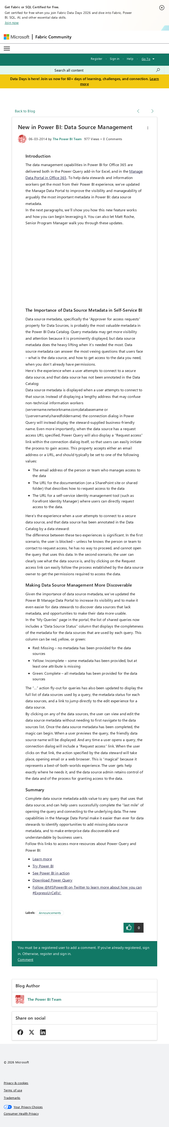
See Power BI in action (51, 872)
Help (130, 59)
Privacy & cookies (16, 1083)
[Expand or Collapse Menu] (7, 48)
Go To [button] (146, 59)
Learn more (42, 858)
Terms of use (13, 1090)
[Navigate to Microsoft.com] (16, 37)
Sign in (114, 59)
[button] (147, 128)
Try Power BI (43, 865)
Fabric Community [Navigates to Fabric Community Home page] (53, 37)
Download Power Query (53, 880)
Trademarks (12, 1098)
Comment (25, 959)
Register (96, 59)
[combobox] (107, 70)
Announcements (50, 912)
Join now (12, 22)
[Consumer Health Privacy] (84, 1113)
